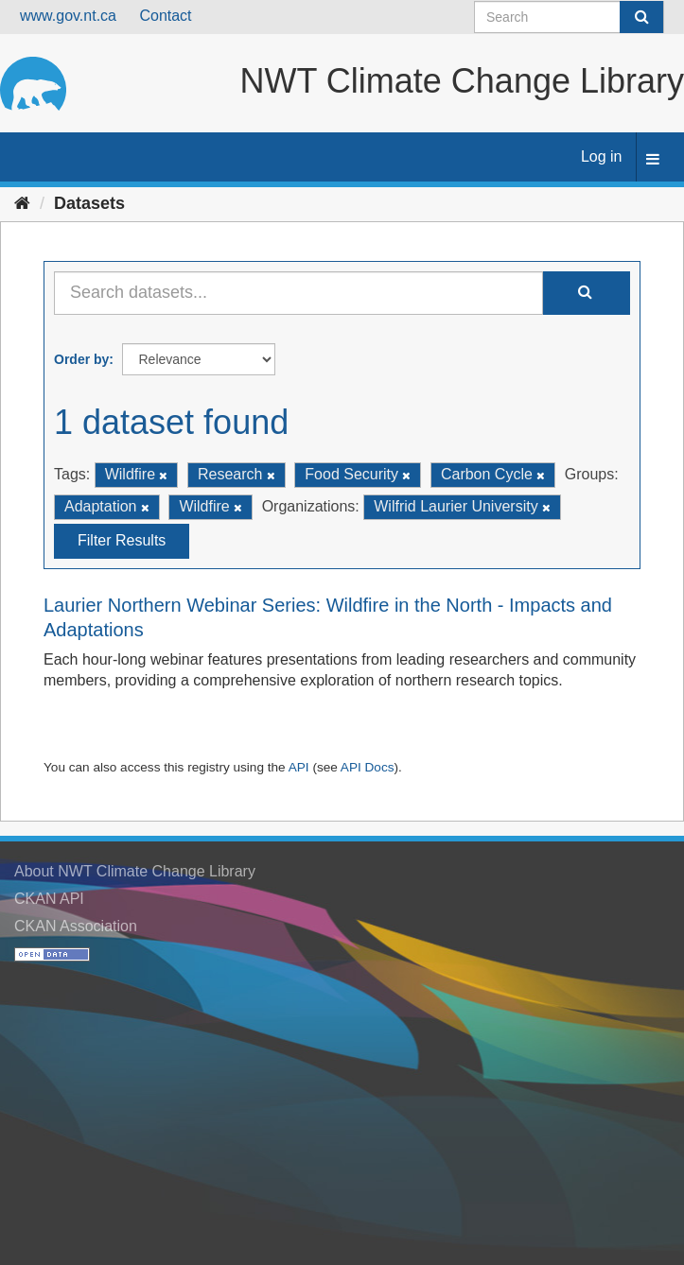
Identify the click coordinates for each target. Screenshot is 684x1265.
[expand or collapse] (653, 160)
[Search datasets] (569, 17)
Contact (165, 16)
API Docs (368, 767)
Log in (602, 156)
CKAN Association (75, 926)
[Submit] (641, 17)
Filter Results (122, 540)
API (299, 767)
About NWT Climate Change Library (134, 871)
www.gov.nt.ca (68, 16)
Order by (81, 359)
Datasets (89, 203)
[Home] (22, 203)
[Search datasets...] (298, 293)
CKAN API (49, 899)
